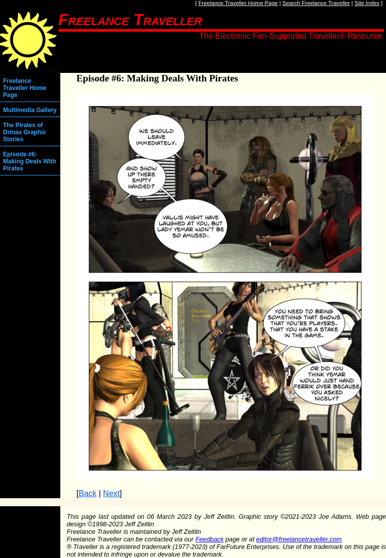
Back (87, 493)
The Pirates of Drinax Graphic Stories (24, 132)
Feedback (210, 539)
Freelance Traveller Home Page (238, 3)
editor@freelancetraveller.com (299, 539)
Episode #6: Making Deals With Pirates (29, 161)
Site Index (366, 3)
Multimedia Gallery (30, 110)
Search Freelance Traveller (316, 3)
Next (111, 493)
